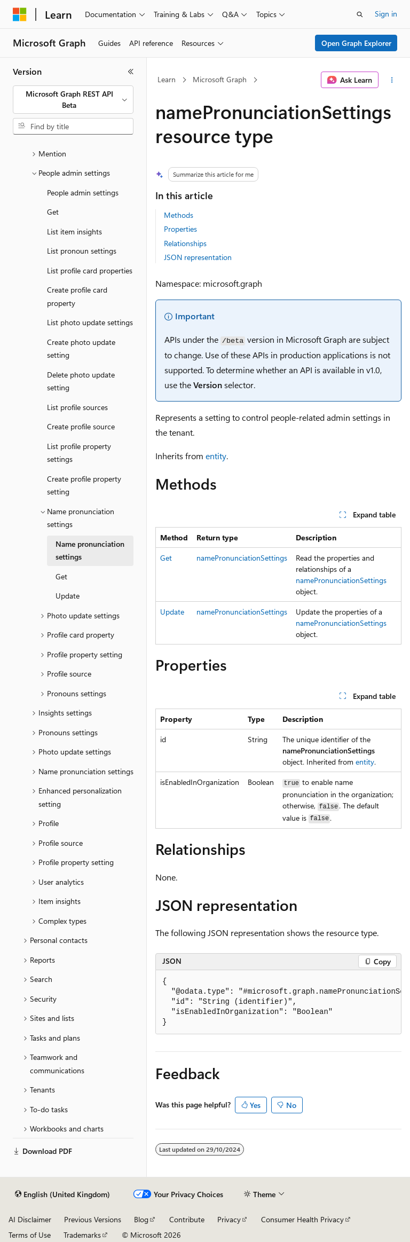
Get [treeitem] (53, 212)
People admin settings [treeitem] (83, 192)
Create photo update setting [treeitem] (81, 348)
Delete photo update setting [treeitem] (81, 381)
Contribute (186, 1219)
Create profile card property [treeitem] (77, 296)
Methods (178, 215)
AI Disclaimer (30, 1219)
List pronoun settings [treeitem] (81, 251)
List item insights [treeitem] (74, 231)
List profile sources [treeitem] (77, 407)
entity (216, 455)
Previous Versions (92, 1219)
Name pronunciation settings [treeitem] (90, 550)
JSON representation (198, 257)
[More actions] (392, 80)
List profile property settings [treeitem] (79, 453)
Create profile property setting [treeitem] (84, 485)
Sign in (386, 14)
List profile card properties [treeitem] (89, 270)
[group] (278, 1002)
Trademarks (82, 1235)
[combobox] (73, 99)
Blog (141, 1219)
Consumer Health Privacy (302, 1219)
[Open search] (359, 14)
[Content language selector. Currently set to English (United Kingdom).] (62, 1194)
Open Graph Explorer (356, 43)
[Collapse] (131, 71)
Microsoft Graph (220, 79)
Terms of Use (30, 1235)
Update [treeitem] (68, 596)
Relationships (185, 243)
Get (166, 558)
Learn (166, 79)
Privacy (229, 1219)
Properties (180, 229)
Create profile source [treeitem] (81, 426)
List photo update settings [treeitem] (90, 322)
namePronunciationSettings (241, 558)
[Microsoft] (20, 14)
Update (172, 612)
